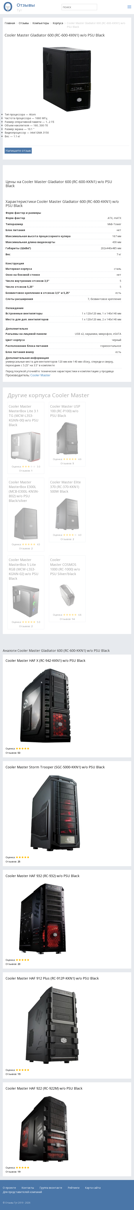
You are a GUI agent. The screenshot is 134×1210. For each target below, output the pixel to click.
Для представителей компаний (22, 1192)
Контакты (28, 1187)
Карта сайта (93, 1187)
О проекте (9, 1187)
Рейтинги (73, 1187)
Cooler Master (40, 375)
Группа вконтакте (51, 1187)
